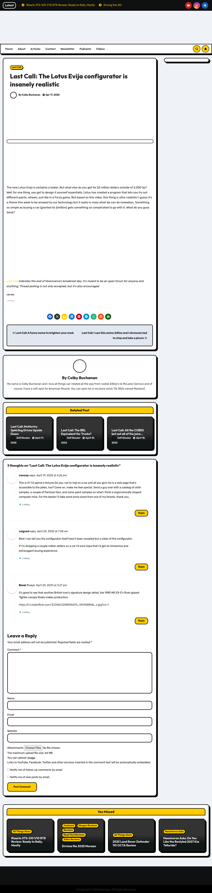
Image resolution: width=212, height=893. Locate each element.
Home (9, 48)
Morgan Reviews (88, 824)
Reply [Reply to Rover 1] (141, 620)
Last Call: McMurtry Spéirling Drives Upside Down (26, 430)
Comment (14, 649)
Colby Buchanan (82, 377)
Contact (50, 48)
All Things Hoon (21, 830)
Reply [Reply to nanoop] (141, 512)
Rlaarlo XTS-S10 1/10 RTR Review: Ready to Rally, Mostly (28, 841)
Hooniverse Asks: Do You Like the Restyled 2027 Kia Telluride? (181, 841)
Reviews (68, 829)
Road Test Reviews (74, 834)
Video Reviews (72, 838)
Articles (35, 48)
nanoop (24, 474)
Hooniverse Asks (174, 830)
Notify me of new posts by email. (30, 776)
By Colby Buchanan (25, 94)
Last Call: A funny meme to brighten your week (43, 333)
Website (12, 730)
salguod (24, 530)
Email (10, 714)
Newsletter (68, 48)
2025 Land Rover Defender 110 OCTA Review (131, 843)
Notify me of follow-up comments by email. (36, 769)
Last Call (16, 67)
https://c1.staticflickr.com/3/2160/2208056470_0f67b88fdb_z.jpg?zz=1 (64, 603)
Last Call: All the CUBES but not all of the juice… (128, 432)
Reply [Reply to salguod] (141, 566)
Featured (69, 824)
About (22, 48)
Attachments (15, 747)
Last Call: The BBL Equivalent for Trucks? (76, 432)
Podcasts (85, 48)
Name (10, 697)
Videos (100, 48)
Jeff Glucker (21, 438)
